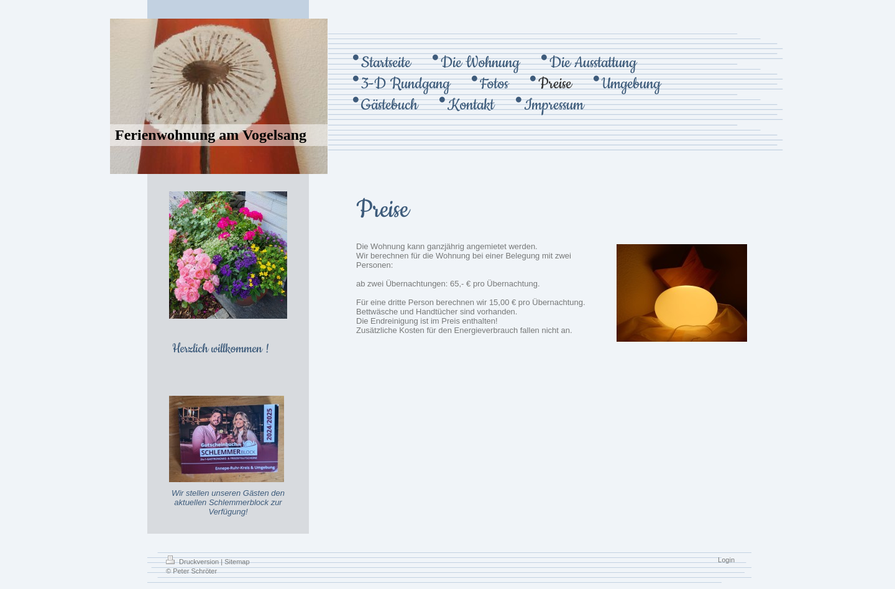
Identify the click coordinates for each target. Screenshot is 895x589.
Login (726, 560)
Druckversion (193, 561)
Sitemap (236, 561)
